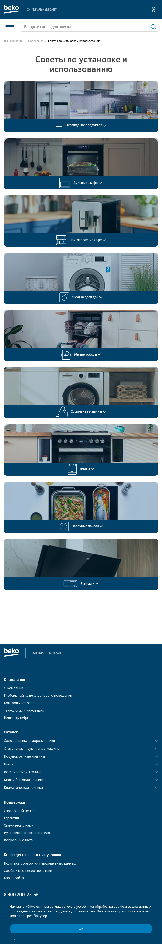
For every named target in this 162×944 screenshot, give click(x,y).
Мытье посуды (81, 355)
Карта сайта (14, 877)
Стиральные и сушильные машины (32, 749)
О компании (15, 41)
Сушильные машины (81, 411)
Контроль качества (20, 703)
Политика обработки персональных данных (40, 863)
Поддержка (35, 41)
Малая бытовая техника (24, 780)
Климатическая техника (23, 788)
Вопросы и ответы (19, 840)
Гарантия (11, 818)
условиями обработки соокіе (100, 906)
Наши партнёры (16, 717)
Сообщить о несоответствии (28, 870)
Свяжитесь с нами (18, 825)
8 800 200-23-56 (21, 894)
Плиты (81, 469)
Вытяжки (81, 583)
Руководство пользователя (27, 832)
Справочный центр (19, 810)
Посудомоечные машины (24, 756)
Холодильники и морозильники (29, 741)
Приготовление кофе (81, 240)
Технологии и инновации (24, 710)
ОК (81, 928)
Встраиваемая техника (22, 772)
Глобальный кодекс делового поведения (38, 695)
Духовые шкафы (81, 183)
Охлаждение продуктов (81, 125)
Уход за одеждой (81, 297)
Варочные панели (81, 526)
